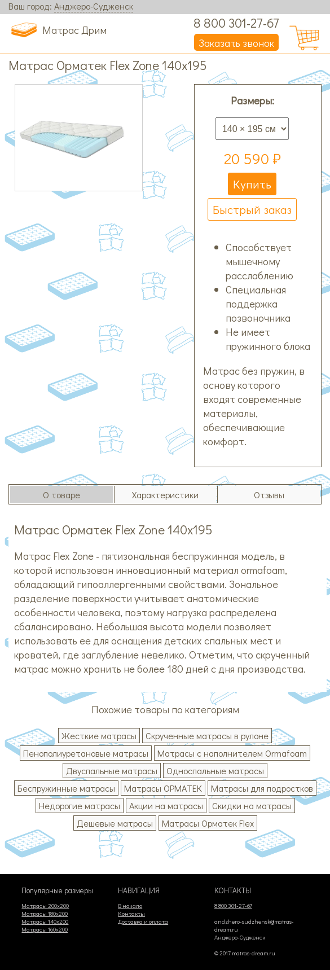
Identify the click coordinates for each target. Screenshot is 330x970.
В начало (130, 906)
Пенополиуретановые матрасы (85, 753)
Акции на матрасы (166, 805)
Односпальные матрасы (215, 770)
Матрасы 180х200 (44, 914)
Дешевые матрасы (115, 823)
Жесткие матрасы (99, 735)
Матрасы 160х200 (44, 929)
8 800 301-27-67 (236, 22)
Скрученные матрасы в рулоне (207, 735)
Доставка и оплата (143, 921)
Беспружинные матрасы (66, 788)
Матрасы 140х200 (44, 921)
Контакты (131, 914)
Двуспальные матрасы (111, 770)
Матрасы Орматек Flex (208, 823)
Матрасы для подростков (262, 788)
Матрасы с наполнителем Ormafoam (232, 753)
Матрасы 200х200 (45, 906)
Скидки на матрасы (252, 805)
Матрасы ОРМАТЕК (163, 788)
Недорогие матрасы (79, 805)
